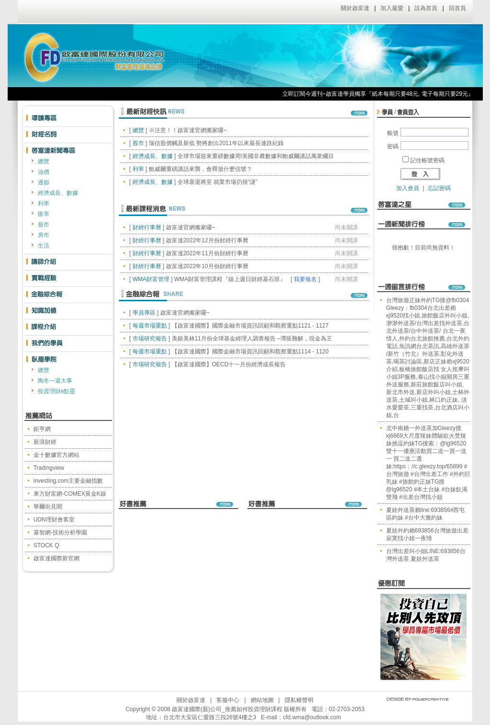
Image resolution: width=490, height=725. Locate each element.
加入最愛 (391, 8)
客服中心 (227, 700)
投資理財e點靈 (57, 391)
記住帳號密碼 (427, 160)
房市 (43, 235)
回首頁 (457, 8)
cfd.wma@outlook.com (312, 717)
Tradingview (48, 467)
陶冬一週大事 (55, 380)
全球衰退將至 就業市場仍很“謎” (217, 182)
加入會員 (407, 188)
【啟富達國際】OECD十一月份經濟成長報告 (229, 364)
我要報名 (305, 279)
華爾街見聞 (47, 506)
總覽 (43, 161)
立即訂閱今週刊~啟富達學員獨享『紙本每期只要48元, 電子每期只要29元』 (383, 94)
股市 (43, 224)
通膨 (43, 182)
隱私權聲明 (299, 700)
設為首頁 (425, 8)
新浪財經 (44, 442)
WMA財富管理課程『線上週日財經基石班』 (230, 279)
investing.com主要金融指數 (68, 480)
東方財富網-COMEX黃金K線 (69, 493)
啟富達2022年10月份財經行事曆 (207, 266)
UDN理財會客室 (54, 519)
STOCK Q (46, 545)
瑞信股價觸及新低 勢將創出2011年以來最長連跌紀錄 (216, 143)
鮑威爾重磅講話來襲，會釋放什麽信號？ (200, 169)
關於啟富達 (355, 8)
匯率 (43, 214)
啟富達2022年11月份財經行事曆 (207, 253)
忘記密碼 (439, 188)
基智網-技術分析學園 (60, 532)
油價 (43, 172)
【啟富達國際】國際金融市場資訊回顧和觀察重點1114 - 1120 (250, 351)
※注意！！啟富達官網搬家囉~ (188, 130)
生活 (43, 245)
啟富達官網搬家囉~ (190, 227)
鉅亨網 (42, 429)
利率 (43, 203)
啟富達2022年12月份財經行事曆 (207, 240)
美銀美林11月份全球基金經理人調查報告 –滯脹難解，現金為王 (252, 338)
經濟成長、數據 (58, 193)
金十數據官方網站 (56, 455)
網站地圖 (262, 700)
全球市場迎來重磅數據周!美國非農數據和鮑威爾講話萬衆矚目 (256, 156)
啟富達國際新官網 (56, 558)
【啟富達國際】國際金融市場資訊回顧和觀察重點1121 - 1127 (250, 325)
